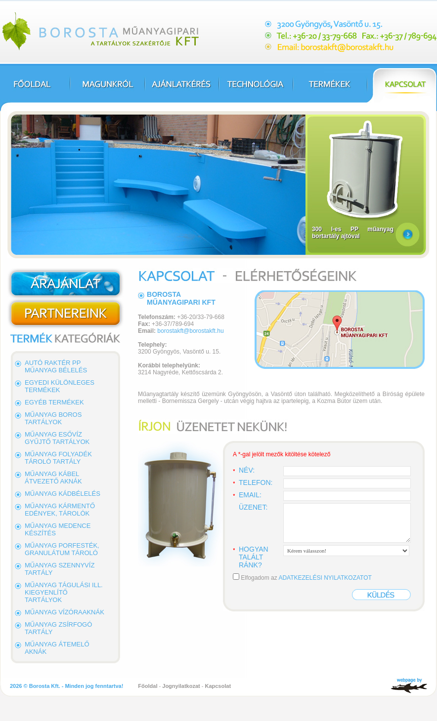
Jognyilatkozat (181, 686)
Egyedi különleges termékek (59, 386)
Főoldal (35, 87)
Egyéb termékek (54, 402)
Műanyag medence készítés (57, 529)
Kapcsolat (402, 87)
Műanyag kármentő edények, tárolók (60, 509)
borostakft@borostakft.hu (190, 330)
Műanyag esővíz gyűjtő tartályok (57, 438)
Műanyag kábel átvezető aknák (53, 477)
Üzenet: (253, 507)
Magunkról (107, 87)
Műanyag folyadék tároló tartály (58, 457)
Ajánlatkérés (181, 87)
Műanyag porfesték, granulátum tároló (62, 549)
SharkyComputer (409, 686)
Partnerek (65, 314)
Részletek (407, 235)
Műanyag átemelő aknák (57, 648)
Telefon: (255, 482)
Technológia (255, 87)
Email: (250, 495)
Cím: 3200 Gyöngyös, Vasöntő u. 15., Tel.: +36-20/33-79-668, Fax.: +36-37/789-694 (350, 36)
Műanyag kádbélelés (62, 493)
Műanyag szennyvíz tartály (59, 568)
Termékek (330, 87)
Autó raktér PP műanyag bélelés (56, 366)
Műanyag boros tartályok (53, 418)
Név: (247, 470)
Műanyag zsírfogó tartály (58, 628)
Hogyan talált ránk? (253, 557)
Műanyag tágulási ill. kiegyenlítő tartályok (64, 592)
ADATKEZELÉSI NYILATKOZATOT (324, 577)
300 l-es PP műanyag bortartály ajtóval (352, 233)
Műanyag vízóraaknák (64, 612)
